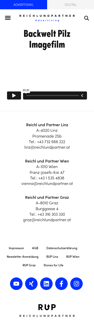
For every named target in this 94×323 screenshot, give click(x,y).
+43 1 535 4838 (51, 177)
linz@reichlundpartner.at (47, 147)
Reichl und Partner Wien (47, 161)
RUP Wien (72, 257)
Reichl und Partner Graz (47, 197)
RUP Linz (52, 257)
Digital (70, 5)
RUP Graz (29, 265)
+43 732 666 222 (51, 141)
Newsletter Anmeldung (22, 257)
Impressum (16, 248)
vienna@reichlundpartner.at (47, 183)
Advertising (24, 5)
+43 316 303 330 (51, 214)
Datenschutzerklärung (61, 248)
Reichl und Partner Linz (47, 124)
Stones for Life (53, 265)
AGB (35, 248)
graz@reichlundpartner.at (47, 219)
